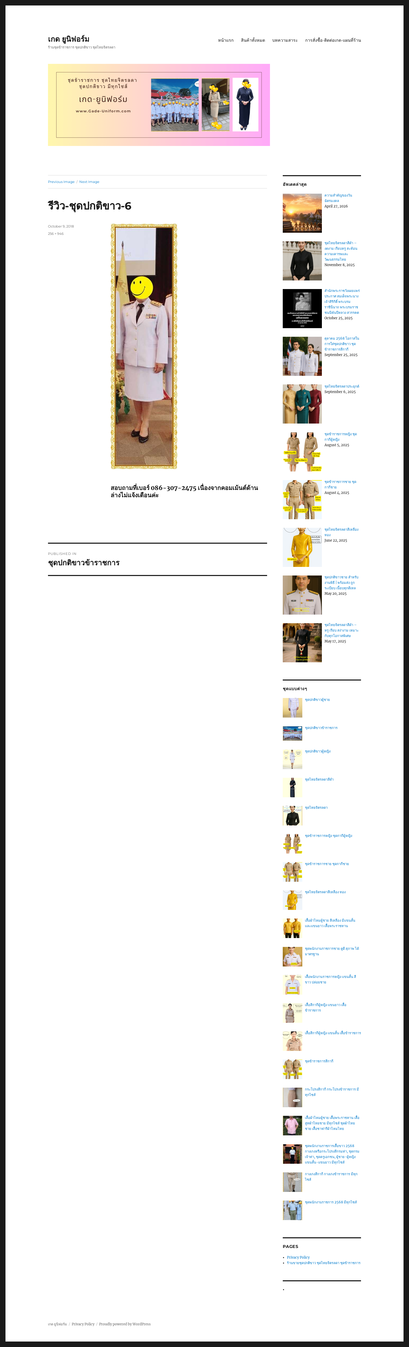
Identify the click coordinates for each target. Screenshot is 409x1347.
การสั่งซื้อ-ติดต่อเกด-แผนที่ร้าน (333, 40)
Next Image (89, 182)
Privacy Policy (298, 1257)
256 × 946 (56, 233)
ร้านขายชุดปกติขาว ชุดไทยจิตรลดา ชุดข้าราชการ (323, 1263)
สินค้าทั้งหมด (253, 40)
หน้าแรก (226, 40)
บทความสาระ (285, 40)
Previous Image (61, 182)
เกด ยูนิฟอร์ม (68, 39)
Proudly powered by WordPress (125, 1324)
